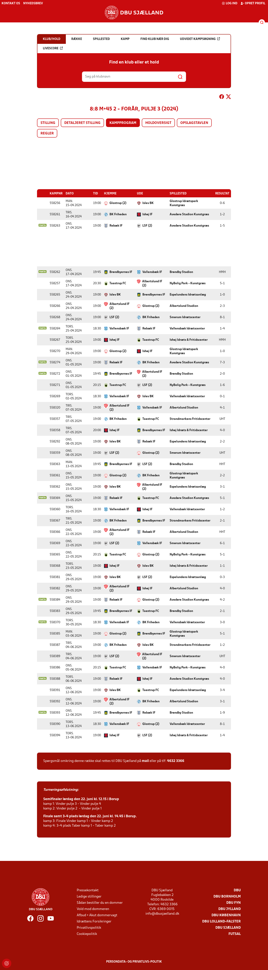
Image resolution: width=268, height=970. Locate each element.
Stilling (48, 123)
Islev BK (148, 203)
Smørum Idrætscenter (185, 317)
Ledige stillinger (89, 896)
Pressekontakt (88, 890)
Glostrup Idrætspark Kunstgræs (184, 203)
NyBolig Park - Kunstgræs (187, 283)
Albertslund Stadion (184, 306)
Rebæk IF (116, 225)
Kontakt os (11, 3)
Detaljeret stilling (82, 123)
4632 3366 (175, 761)
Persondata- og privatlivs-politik (134, 961)
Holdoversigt (158, 123)
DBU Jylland (229, 909)
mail (145, 761)
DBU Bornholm (227, 896)
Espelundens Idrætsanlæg (188, 294)
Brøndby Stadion (181, 272)
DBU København (226, 915)
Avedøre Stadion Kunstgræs (189, 214)
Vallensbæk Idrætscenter (187, 328)
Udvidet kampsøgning (200, 39)
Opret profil (253, 3)
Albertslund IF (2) (152, 283)
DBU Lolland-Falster (221, 921)
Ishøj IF (147, 214)
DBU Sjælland (228, 927)
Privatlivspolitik (89, 927)
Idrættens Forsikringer (94, 921)
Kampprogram (122, 123)
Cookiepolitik (87, 934)
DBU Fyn (233, 902)
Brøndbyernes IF (120, 272)
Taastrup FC (117, 283)
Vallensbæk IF (152, 272)
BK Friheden (118, 214)
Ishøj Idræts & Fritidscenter (189, 339)
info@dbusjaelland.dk (162, 913)
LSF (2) (147, 225)
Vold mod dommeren (93, 909)
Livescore (53, 48)
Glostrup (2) (117, 203)
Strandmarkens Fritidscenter (190, 418)
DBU (237, 890)
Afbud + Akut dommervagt (97, 915)
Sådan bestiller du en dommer (100, 902)
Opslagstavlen (194, 123)
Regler (47, 133)
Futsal (234, 934)
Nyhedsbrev (33, 3)
